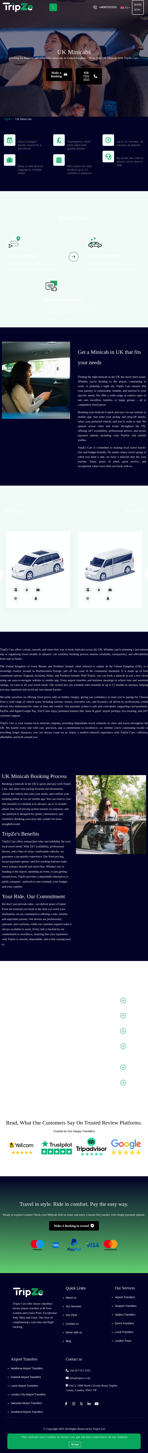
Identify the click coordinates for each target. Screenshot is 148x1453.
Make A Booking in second (74, 1226)
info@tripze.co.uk (79, 1378)
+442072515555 (108, 7)
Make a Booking (59, 74)
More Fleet (135, 516)
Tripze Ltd (99, 1428)
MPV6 (34, 621)
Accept (75, 1444)
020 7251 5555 (90, 76)
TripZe (8, 119)
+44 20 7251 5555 (80, 1370)
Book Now (138, 7)
